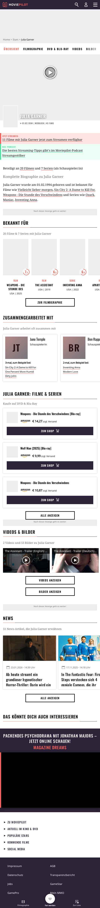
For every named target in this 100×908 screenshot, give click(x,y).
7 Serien (47, 168)
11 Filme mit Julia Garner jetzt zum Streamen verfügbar (42, 140)
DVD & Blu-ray (58, 49)
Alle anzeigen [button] (50, 515)
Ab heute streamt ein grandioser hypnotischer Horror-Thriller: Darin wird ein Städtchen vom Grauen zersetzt (29, 679)
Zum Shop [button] (50, 431)
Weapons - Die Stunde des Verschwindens (32, 195)
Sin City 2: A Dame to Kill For (74, 190)
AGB (52, 866)
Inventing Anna (26, 200)
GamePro (13, 893)
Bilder (91, 49)
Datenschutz (15, 875)
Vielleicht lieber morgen (35, 190)
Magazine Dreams (50, 747)
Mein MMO (57, 893)
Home (6, 39)
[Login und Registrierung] (86, 4)
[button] (23, 903)
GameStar (56, 884)
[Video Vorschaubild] (26, 560)
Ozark (90, 195)
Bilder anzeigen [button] (50, 591)
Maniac (8, 200)
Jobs (10, 884)
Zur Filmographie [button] (50, 302)
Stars (15, 39)
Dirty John (10, 376)
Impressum (14, 866)
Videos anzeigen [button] (50, 580)
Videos (77, 49)
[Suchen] (76, 4)
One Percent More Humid (19, 371)
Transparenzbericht (62, 875)
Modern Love (70, 371)
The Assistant (44, 285)
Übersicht (11, 49)
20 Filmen (27, 168)
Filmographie (33, 49)
